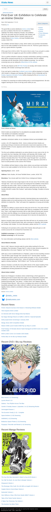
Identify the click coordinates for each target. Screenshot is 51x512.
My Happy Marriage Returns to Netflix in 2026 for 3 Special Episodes (21, 317)
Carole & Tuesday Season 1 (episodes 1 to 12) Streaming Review (20, 406)
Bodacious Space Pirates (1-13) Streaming (13, 421)
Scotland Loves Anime (25, 71)
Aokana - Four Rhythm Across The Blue (12, 403)
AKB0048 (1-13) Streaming (9, 418)
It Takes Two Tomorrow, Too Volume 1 (12, 501)
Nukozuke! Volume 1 (7, 492)
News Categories (43, 23)
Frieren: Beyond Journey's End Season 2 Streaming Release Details (21, 308)
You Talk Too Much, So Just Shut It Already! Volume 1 (16, 480)
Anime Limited (26, 29)
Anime (41, 27)
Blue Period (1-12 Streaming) (9, 397)
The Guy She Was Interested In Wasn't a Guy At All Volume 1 (19, 477)
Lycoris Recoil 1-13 (6, 400)
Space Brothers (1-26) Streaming (10, 415)
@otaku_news (11, 296)
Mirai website (34, 239)
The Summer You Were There (10, 504)
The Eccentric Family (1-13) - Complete (12, 412)
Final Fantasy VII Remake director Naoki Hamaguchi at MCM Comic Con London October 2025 (24, 329)
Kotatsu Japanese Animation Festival (12, 75)
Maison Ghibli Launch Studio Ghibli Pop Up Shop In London (18, 325)
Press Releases (43, 33)
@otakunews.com (13, 300)
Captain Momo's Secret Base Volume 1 (12, 489)
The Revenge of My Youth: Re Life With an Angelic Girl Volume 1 (20, 486)
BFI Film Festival (22, 66)
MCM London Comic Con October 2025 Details (15, 333)
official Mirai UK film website (29, 62)
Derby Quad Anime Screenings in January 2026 (15, 319)
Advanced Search (8, 12)
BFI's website (42, 224)
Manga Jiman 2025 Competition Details (12, 323)
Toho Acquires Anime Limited (9, 310)
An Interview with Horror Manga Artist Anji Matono (15, 314)
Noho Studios (15, 38)
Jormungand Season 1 (7, 409)
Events (41, 31)
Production (42, 35)
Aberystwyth (41, 75)
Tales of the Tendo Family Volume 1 (11, 498)
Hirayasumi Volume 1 (7, 483)
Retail (40, 37)
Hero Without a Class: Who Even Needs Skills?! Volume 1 (18, 495)
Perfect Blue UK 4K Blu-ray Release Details (13, 336)
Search (45, 9)
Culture (41, 29)
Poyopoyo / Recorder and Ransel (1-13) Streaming (16, 424)
